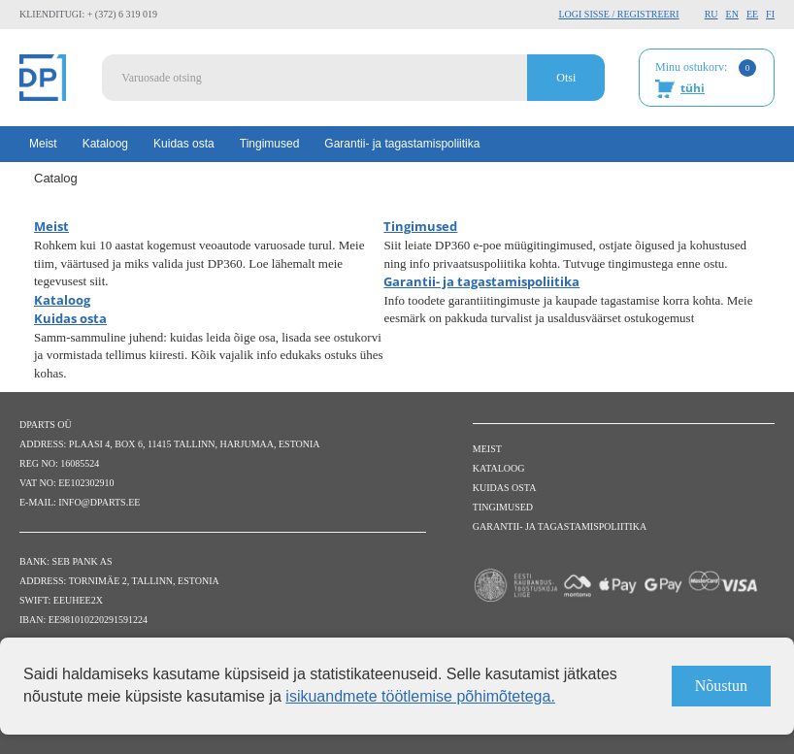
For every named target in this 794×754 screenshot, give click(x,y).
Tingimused (270, 143)
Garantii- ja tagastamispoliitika (402, 143)
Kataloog (105, 143)
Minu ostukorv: (705, 78)
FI (770, 14)
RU (711, 14)
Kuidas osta (184, 143)
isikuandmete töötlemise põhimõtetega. (420, 696)
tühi (692, 88)
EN (732, 14)
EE (752, 14)
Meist (43, 143)
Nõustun (721, 685)
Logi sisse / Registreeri (618, 14)
